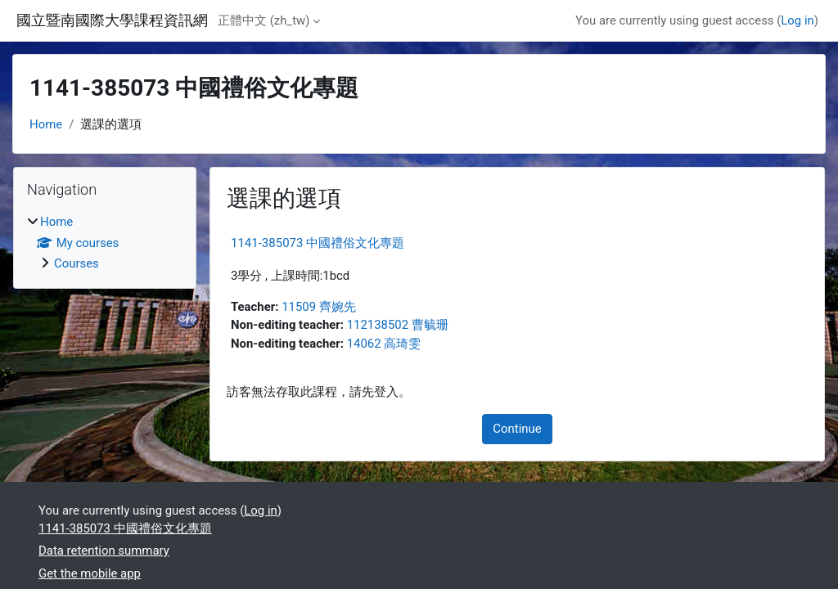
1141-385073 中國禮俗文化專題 (317, 243)
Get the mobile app (89, 573)
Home (45, 124)
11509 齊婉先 (319, 306)
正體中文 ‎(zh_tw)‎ (263, 20)
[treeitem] (104, 242)
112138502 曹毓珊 (397, 324)
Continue (517, 428)
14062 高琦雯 (384, 343)
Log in (797, 20)
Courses (76, 263)
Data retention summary (103, 550)
